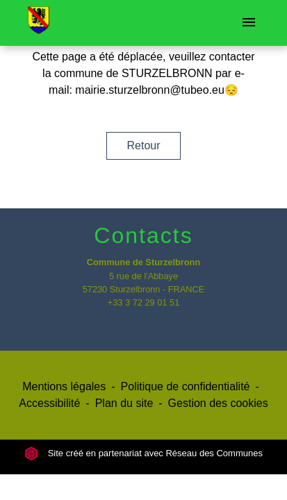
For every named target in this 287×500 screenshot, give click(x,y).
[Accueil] (39, 23)
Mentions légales (64, 386)
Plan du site (124, 403)
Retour (143, 145)
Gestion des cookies (218, 403)
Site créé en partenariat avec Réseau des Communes (143, 453)
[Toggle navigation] (248, 23)
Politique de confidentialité (185, 386)
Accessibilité (49, 403)
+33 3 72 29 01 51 (144, 302)
